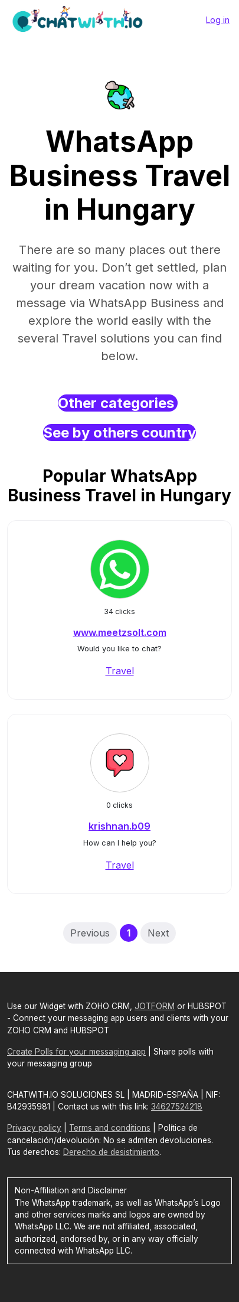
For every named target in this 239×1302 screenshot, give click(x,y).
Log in (218, 20)
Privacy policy (34, 1128)
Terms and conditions (109, 1128)
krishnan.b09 (119, 826)
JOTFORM (155, 1006)
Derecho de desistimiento (111, 1152)
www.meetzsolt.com (119, 632)
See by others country (119, 432)
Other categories (118, 403)
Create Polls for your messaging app (76, 1051)
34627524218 (176, 1106)
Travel (120, 671)
